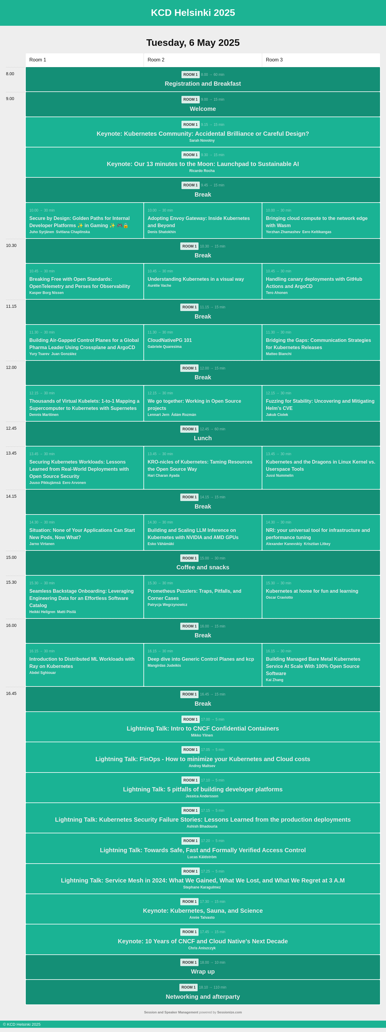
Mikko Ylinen (202, 738)
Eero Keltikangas (316, 233)
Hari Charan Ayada (163, 477)
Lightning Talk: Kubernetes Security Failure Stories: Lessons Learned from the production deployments (203, 823)
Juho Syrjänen (41, 233)
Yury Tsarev (39, 355)
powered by (193, 1016)
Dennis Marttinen (43, 416)
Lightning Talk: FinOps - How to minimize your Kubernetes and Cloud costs (203, 761)
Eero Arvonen (74, 484)
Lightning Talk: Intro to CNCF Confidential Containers (203, 731)
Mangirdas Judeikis (164, 668)
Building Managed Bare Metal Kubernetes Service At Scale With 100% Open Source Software (313, 668)
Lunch (203, 440)
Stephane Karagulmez (202, 891)
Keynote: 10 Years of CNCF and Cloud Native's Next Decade (203, 945)
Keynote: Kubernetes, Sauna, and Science (203, 914)
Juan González (63, 355)
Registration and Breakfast (203, 84)
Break (203, 195)
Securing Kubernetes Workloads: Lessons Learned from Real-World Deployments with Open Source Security (79, 471)
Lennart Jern (158, 416)
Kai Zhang (274, 682)
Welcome (203, 109)
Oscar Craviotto (279, 600)
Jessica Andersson (202, 799)
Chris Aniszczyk (202, 952)
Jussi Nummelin (279, 477)
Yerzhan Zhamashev (283, 233)
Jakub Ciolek (277, 416)
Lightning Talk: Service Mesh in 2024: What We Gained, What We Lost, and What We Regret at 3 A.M (203, 884)
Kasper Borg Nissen (46, 294)
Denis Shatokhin (162, 233)
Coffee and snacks (202, 569)
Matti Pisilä (66, 614)
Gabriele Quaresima (164, 348)
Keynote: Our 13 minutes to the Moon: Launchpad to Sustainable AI (203, 165)
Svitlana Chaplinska (73, 233)
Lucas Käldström (202, 860)
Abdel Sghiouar (42, 675)
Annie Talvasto (201, 921)
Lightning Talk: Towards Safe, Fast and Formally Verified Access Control (203, 853)
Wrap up (203, 975)
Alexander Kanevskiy (284, 546)
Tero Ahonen (277, 294)
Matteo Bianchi (278, 355)
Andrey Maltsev (202, 769)
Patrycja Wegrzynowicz (167, 607)
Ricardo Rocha (202, 172)
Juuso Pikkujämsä (45, 484)
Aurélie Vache (159, 287)
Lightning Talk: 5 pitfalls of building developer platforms (203, 792)
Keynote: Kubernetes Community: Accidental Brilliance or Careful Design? (203, 134)
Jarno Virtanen (42, 546)
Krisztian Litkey (317, 546)
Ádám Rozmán (183, 416)
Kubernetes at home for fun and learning (312, 593)
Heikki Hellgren (42, 614)
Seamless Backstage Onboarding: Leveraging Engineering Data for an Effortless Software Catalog (81, 600)
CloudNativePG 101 (170, 341)
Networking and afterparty (203, 1001)
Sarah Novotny (202, 141)
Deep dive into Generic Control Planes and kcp (201, 661)
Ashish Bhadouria (202, 830)
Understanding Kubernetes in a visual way (196, 280)
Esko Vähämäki (161, 546)
